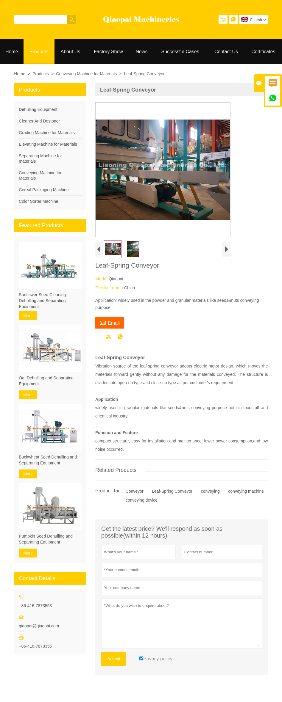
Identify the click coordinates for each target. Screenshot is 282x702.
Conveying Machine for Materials (86, 73)
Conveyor (135, 491)
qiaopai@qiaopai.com (39, 626)
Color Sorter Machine (38, 201)
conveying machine (246, 491)
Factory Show (108, 51)
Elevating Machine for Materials (48, 144)
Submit (113, 659)
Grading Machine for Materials (47, 132)
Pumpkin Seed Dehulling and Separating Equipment (46, 539)
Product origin (109, 287)
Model (102, 278)
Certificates (263, 51)
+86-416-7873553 (35, 605)
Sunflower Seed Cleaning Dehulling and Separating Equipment (42, 300)
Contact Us (226, 51)
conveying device (142, 500)
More (28, 315)
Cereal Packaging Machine (43, 189)
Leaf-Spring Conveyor (172, 491)
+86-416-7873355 (35, 646)
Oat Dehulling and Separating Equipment (46, 381)
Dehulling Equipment (38, 109)
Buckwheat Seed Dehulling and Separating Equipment (48, 460)
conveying (210, 491)
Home (11, 51)
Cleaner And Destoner (39, 121)
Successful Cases (180, 51)
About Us (70, 51)
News (141, 51)
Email (110, 322)
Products (38, 51)
